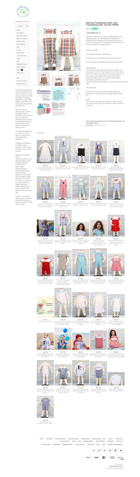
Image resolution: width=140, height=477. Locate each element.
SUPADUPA (116, 466)
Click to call (20, 73)
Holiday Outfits (21, 41)
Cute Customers (21, 55)
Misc (18, 47)
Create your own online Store (115, 468)
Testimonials (20, 53)
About (18, 58)
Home (18, 30)
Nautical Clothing (22, 81)
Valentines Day (21, 84)
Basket (19, 70)
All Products (20, 33)
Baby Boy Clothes (22, 36)
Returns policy (46, 444)
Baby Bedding (21, 44)
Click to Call (90, 444)
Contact (19, 50)
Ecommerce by (119, 464)
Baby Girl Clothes (22, 38)
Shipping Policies (22, 64)
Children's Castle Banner (115, 444)
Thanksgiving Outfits (100, 125)
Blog (18, 61)
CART (103, 444)
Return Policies (21, 67)
